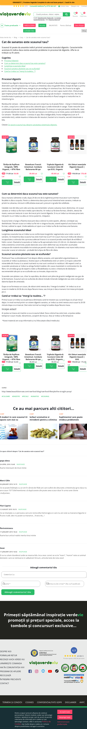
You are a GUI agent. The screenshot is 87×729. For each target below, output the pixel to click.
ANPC (82, 703)
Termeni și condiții (12, 703)
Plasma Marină (54, 20)
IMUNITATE (53, 25)
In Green (57, 18)
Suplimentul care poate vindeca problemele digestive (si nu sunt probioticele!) (71, 418)
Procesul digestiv (11, 60)
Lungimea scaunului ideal (14, 66)
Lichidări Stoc (29, 31)
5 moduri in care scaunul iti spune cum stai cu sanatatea (13, 418)
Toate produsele (10, 26)
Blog (84, 31)
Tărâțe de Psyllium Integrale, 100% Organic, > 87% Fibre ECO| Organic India (11, 168)
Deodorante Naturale (46, 18)
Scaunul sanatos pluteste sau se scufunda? (22, 68)
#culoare (6, 396)
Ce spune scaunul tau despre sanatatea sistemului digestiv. (32, 125)
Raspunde (21, 464)
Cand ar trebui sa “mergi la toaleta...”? (20, 71)
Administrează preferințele (63, 723)
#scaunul (45, 396)
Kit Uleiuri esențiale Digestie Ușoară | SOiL (77, 167)
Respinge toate (64, 717)
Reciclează (5, 676)
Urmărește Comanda (11, 664)
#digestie (16, 396)
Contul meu (63, 6)
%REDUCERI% (29, 25)
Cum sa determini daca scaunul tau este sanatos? (24, 63)
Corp (2, 414)
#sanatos (35, 396)
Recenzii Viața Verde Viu (12, 660)
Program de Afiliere (10, 672)
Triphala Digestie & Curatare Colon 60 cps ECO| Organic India (55, 168)
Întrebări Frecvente (10, 680)
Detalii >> (17, 183)
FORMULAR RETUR (8, 656)
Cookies (29, 703)
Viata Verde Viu (5, 37)
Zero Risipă (79, 25)
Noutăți (42, 25)
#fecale (25, 396)
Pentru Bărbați (65, 25)
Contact (84, 6)
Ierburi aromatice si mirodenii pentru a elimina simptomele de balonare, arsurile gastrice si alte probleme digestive (43, 418)
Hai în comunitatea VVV (12, 668)
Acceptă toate (65, 712)
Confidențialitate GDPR (49, 703)
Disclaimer (70, 703)
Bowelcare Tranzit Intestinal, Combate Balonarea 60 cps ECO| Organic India (33, 168)
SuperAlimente (39, 20)
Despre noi (75, 6)
